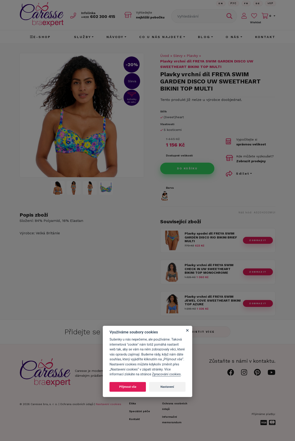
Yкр (271, 3)
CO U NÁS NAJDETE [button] (161, 37)
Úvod (164, 55)
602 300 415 (98, 16)
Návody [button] (115, 37)
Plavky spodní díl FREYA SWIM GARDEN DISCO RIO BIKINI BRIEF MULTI (211, 237)
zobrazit (257, 240)
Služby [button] (82, 37)
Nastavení (167, 386)
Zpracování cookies (166, 374)
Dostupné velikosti (179, 155)
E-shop (40, 37)
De (258, 3)
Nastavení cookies (108, 404)
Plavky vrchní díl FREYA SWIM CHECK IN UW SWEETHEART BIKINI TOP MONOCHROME (209, 269)
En (220, 3)
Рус (233, 3)
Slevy (178, 55)
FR (246, 3)
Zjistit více (202, 331)
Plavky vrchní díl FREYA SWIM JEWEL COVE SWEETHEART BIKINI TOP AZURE (213, 300)
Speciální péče (139, 411)
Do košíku (187, 168)
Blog (204, 37)
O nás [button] (232, 37)
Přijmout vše (127, 386)
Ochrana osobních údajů (76, 404)
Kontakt (265, 37)
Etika (132, 403)
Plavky (192, 55)
